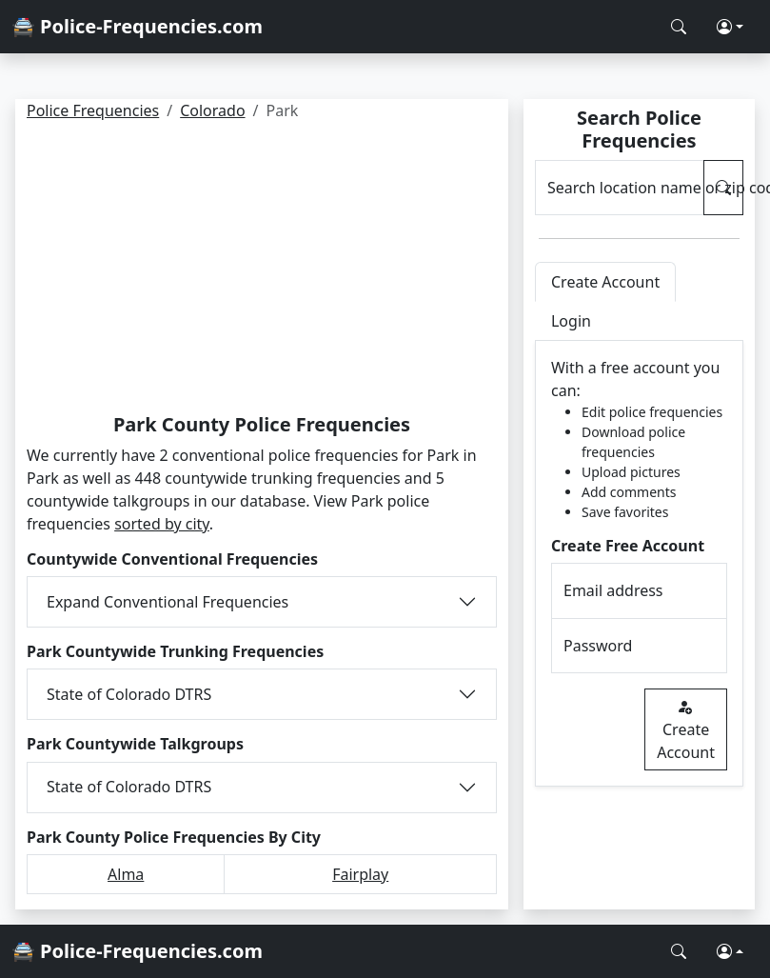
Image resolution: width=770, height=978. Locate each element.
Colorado (212, 110)
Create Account (686, 729)
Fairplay (360, 874)
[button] (730, 27)
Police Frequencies (93, 110)
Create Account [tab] (605, 281)
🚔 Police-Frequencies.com (137, 26)
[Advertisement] (261, 270)
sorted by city (161, 523)
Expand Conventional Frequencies (167, 601)
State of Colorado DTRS (129, 694)
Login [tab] (571, 320)
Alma (126, 874)
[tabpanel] (639, 564)
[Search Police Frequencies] (678, 27)
